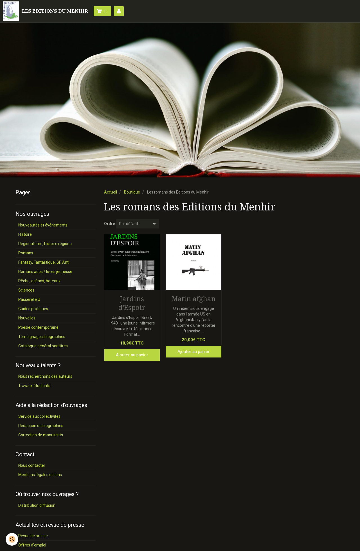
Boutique (132, 192)
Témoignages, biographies (41, 336)
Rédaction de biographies (40, 425)
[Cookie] (12, 539)
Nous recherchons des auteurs (45, 376)
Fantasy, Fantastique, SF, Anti (43, 262)
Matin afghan (194, 299)
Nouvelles (26, 318)
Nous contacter (31, 465)
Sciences (26, 290)
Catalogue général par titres (43, 346)
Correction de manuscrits (40, 435)
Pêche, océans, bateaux (39, 281)
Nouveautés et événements (43, 225)
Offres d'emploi (32, 545)
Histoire (25, 234)
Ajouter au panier (132, 354)
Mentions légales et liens (40, 474)
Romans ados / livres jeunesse (45, 271)
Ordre (109, 223)
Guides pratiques (33, 308)
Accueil (110, 192)
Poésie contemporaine (38, 327)
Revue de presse (33, 536)
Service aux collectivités (39, 416)
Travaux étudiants (34, 385)
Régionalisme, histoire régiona (45, 243)
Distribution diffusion (36, 505)
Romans (25, 253)
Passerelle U (29, 299)
